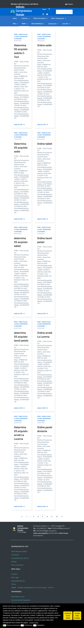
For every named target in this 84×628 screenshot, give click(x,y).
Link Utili (65, 23)
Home (15, 18)
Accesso (69, 4)
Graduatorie (52, 23)
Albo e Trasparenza (57, 18)
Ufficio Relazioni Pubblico (19, 551)
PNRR (24, 23)
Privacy (13, 584)
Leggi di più (19, 124)
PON (14, 23)
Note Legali (15, 577)
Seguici (44, 9)
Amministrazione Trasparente (20, 600)
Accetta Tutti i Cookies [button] (77, 616)
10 (57, 516)
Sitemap (14, 561)
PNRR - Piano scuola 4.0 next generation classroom (20, 36)
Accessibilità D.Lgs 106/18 (19, 558)
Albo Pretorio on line (17, 596)
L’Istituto (24, 18)
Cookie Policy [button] (33, 622)
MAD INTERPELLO (37, 23)
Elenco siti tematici (17, 565)
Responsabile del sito (18, 581)
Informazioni (15, 555)
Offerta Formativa (39, 18)
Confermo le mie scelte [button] (68, 616)
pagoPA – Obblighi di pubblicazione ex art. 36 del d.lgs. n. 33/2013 (32, 587)
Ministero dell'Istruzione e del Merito (24, 4)
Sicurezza (14, 574)
